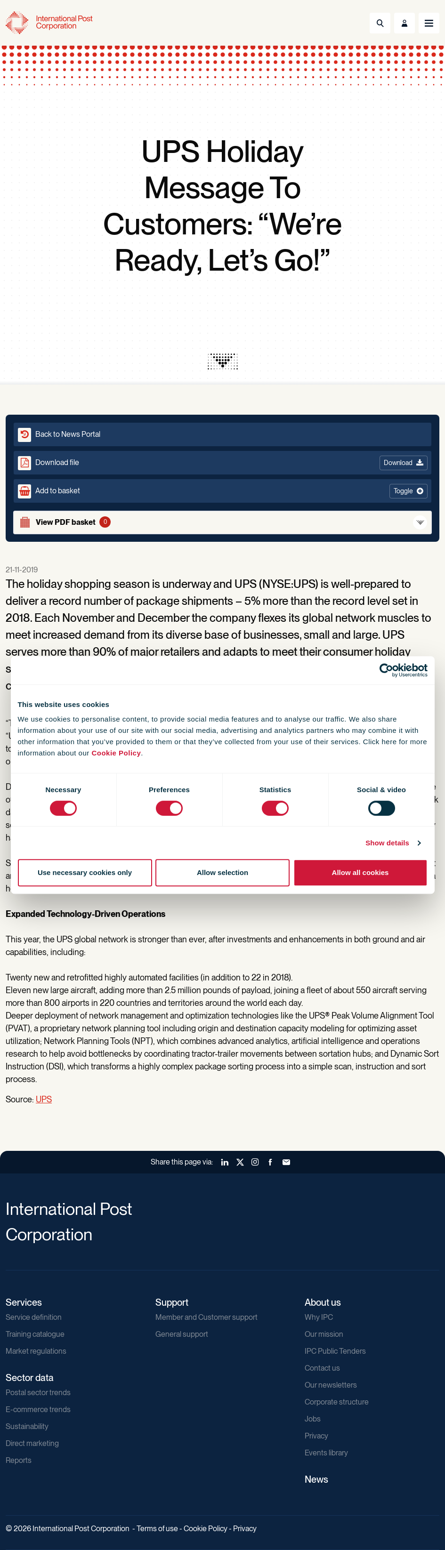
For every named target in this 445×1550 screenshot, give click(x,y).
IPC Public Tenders (335, 1351)
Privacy (316, 1435)
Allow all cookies (360, 872)
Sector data (30, 1377)
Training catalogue (35, 1334)
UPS (44, 1099)
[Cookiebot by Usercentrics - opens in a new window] (386, 670)
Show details (387, 843)
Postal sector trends (38, 1392)
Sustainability (27, 1426)
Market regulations (36, 1351)
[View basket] (222, 522)
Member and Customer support (206, 1317)
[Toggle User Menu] (404, 23)
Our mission (324, 1334)
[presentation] (223, 361)
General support (181, 1334)
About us (323, 1302)
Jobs (313, 1418)
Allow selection (222, 872)
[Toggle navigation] (429, 23)
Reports (19, 1460)
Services (24, 1302)
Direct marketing (32, 1443)
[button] (222, 491)
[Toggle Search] (380, 23)
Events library (326, 1452)
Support (171, 1302)
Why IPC (319, 1317)
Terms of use (157, 1528)
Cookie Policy (116, 753)
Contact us (322, 1368)
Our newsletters (331, 1385)
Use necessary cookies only (85, 872)
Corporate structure (337, 1401)
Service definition (34, 1317)
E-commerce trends (38, 1409)
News (316, 1479)
